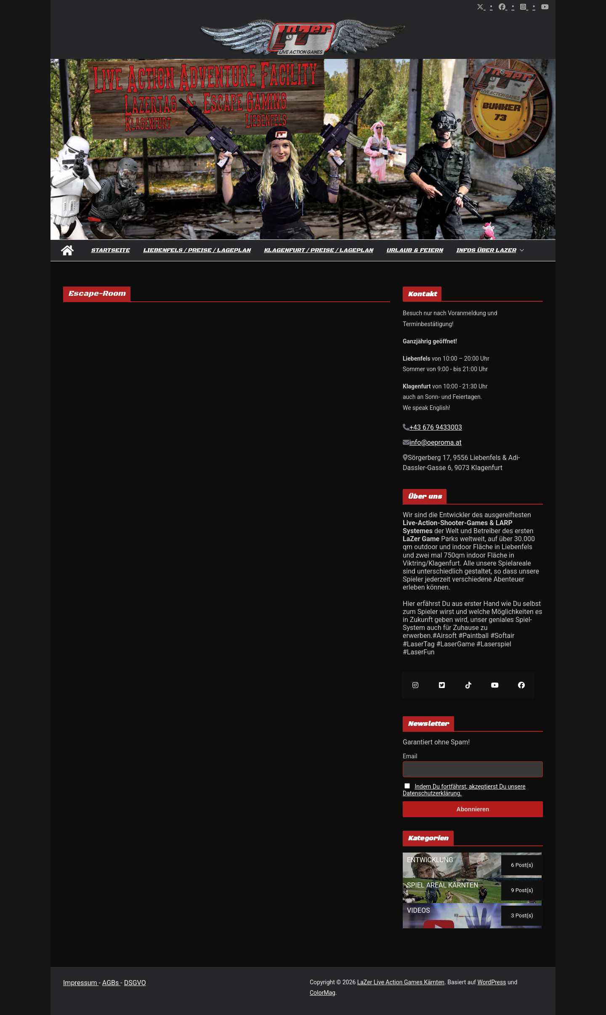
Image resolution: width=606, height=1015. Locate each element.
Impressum (80, 983)
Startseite (110, 250)
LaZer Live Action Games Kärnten (400, 982)
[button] (520, 250)
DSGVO (135, 983)
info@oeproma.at (435, 442)
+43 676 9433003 (435, 427)
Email (410, 756)
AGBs (111, 983)
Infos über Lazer (486, 250)
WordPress (491, 982)
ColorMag (322, 992)
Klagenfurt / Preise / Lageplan (318, 250)
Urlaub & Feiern (414, 250)
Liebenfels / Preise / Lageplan (196, 250)
